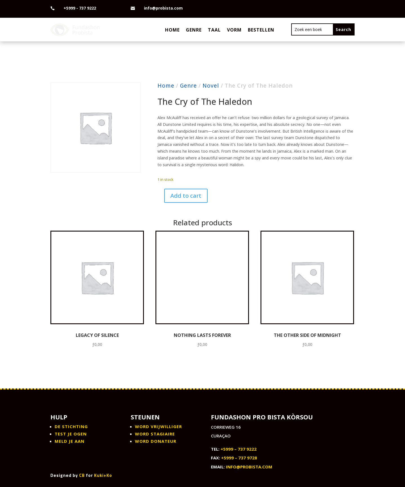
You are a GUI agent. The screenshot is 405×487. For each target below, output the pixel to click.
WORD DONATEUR (155, 441)
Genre (194, 30)
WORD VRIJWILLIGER (158, 426)
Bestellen (261, 30)
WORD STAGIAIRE (155, 434)
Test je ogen (71, 434)
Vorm (234, 30)
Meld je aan (69, 441)
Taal (214, 30)
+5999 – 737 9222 (239, 449)
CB (82, 475)
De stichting (71, 426)
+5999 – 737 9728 (239, 458)
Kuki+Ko (103, 475)
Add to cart (185, 195)
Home (172, 30)
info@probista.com (249, 467)
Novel (210, 85)
